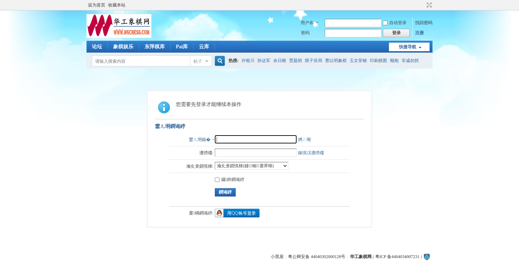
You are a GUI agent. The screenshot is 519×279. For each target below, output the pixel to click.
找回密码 (423, 22)
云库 (204, 46)
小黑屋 (277, 256)
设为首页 (96, 5)
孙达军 (263, 60)
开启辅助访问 (422, 5)
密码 (305, 32)
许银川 (247, 60)
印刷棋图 (378, 60)
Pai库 (182, 46)
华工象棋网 (361, 256)
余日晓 (279, 60)
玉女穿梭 (358, 60)
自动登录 (395, 22)
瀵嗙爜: (206, 152)
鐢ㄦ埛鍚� (199, 139)
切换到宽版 (428, 5)
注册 (419, 32)
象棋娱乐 (123, 46)
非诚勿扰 (410, 60)
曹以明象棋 (336, 60)
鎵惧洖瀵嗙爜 (311, 152)
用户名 (307, 22)
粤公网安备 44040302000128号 (316, 256)
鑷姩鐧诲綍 (229, 179)
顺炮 (394, 60)
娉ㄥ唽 (304, 139)
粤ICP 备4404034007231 (397, 256)
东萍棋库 (155, 46)
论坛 (97, 46)
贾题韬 (295, 60)
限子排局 (313, 60)
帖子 (198, 61)
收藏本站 (116, 5)
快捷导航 (407, 46)
